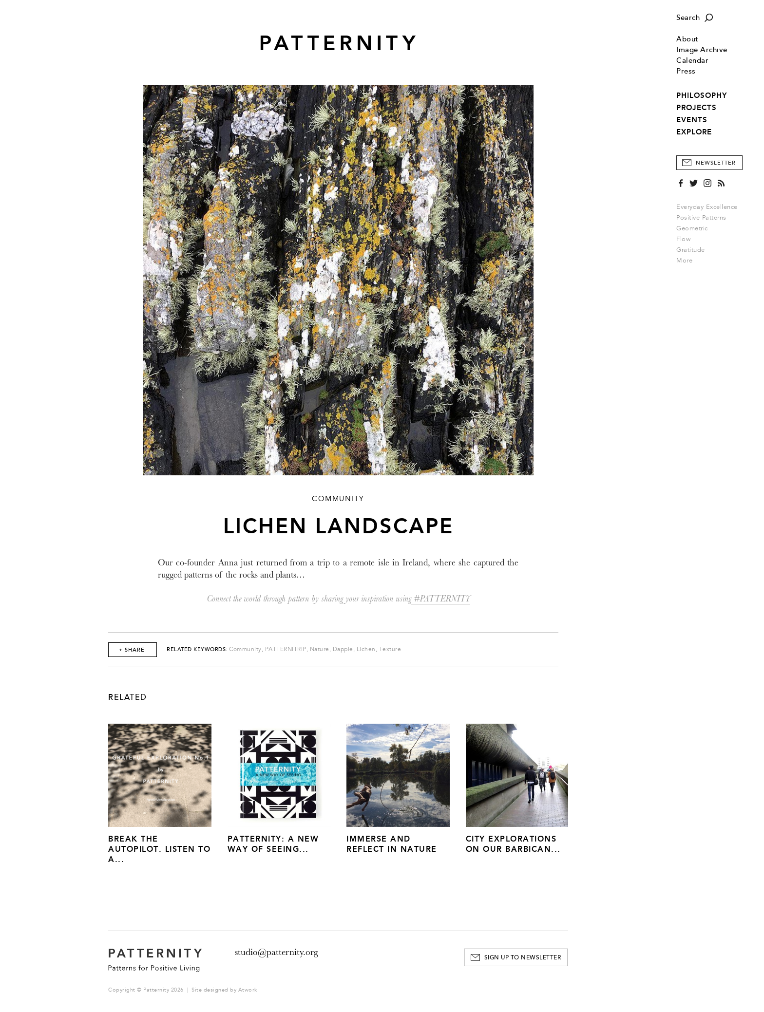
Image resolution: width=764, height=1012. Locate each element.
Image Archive (701, 50)
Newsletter (716, 163)
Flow (683, 239)
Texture (390, 649)
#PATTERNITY (440, 599)
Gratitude (690, 250)
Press (686, 71)
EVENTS (691, 119)
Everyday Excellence (707, 207)
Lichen (366, 649)
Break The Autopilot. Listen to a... (159, 849)
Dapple (343, 649)
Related (127, 697)
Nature (319, 649)
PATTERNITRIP (285, 649)
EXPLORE (694, 132)
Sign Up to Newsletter (522, 957)
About (687, 39)
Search (688, 18)
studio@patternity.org (276, 952)
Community (245, 649)
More (687, 260)
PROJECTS (696, 107)
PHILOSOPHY (701, 95)
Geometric (692, 228)
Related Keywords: (197, 649)
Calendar (692, 60)
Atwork (247, 990)
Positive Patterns (701, 218)
